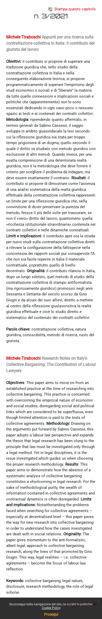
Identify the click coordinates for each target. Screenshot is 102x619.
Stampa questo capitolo (72, 9)
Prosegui (51, 614)
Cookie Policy (51, 608)
